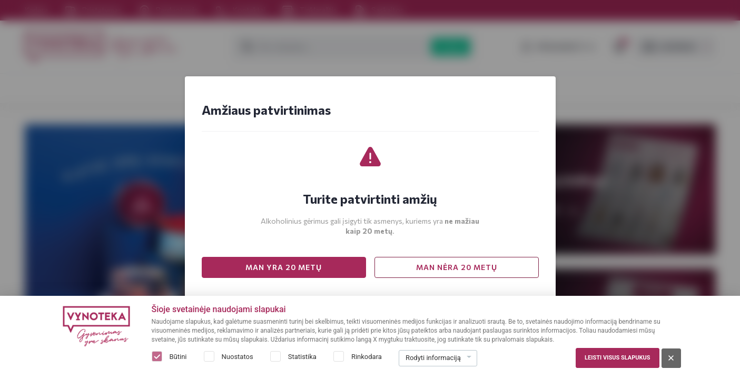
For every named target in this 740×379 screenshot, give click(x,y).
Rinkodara (366, 357)
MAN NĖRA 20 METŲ (456, 267)
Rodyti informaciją (433, 358)
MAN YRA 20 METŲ (283, 267)
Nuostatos (237, 357)
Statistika (302, 357)
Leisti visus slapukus (617, 357)
